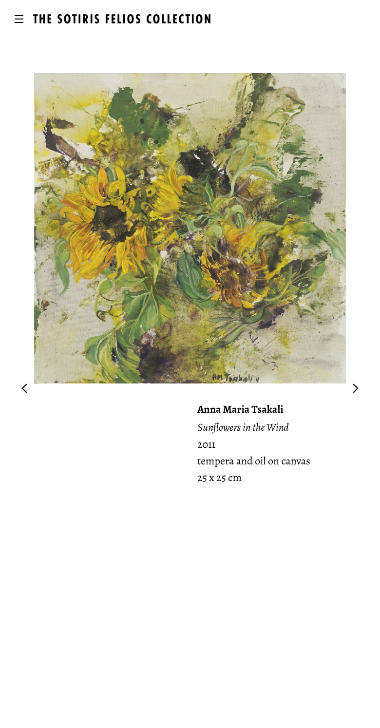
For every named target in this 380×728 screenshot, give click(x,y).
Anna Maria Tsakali (240, 409)
